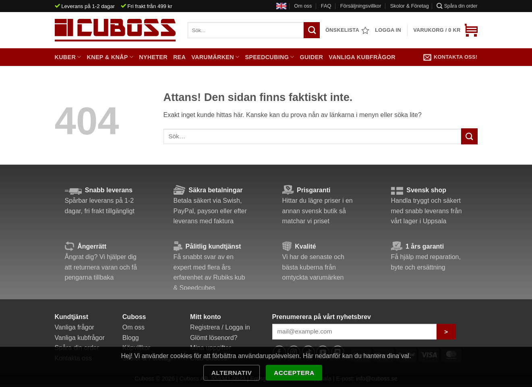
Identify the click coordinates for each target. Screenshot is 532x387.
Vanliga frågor (74, 327)
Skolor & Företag (409, 6)
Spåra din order (457, 5)
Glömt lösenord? (213, 337)
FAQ (326, 6)
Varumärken (215, 57)
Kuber (68, 57)
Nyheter (153, 57)
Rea (179, 57)
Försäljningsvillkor (360, 6)
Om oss (303, 6)
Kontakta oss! (450, 57)
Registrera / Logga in (220, 327)
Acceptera (294, 372)
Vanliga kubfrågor (362, 57)
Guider (311, 57)
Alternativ (231, 372)
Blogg (130, 337)
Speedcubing (269, 57)
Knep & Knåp (110, 57)
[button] (445, 30)
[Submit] (469, 136)
